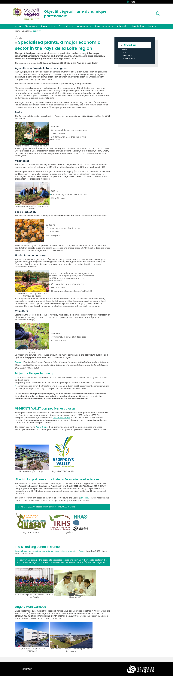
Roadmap (127, 55)
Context (126, 52)
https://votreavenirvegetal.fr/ (92, 562)
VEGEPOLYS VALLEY (61, 417)
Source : (18, 361)
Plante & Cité (42, 427)
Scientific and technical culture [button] (135, 26)
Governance (128, 58)
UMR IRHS (84, 497)
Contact (27, 669)
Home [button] (17, 26)
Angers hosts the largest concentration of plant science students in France (50, 551)
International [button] (102, 26)
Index (17, 31)
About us (26, 31)
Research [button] (47, 26)
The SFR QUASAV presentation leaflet (37, 506)
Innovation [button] (83, 26)
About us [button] (30, 26)
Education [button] (65, 26)
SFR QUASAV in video (65, 506)
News (124, 50)
